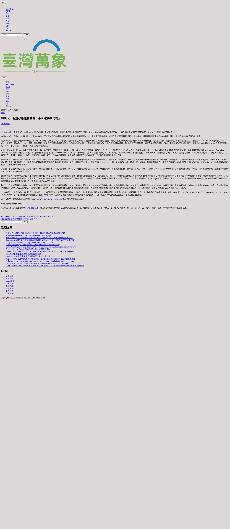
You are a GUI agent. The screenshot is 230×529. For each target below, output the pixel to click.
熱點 (8, 16)
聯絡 (8, 23)
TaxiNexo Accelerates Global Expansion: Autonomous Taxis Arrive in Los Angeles (37, 263)
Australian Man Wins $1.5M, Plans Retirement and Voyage (28, 235)
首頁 (8, 6)
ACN (8, 11)
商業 (8, 21)
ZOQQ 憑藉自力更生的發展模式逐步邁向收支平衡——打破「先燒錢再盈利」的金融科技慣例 (45, 266)
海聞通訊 (9, 286)
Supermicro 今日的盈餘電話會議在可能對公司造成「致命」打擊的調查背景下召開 (40, 240)
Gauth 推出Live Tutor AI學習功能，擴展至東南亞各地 (28, 249)
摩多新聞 (9, 278)
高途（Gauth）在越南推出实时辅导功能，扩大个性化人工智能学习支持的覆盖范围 (40, 259)
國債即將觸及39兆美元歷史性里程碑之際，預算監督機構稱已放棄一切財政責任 (39, 238)
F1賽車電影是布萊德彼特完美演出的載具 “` (19, 219)
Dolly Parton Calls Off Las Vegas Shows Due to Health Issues (29, 243)
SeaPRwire (10, 9)
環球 (8, 13)
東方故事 (9, 293)
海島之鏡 (9, 291)
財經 (8, 18)
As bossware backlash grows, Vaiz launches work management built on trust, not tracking (40, 261)
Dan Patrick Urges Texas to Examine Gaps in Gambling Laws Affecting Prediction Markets (41, 247)
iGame (8, 30)
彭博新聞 (9, 276)
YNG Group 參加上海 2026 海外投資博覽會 (24, 254)
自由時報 (9, 283)
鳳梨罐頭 (9, 288)
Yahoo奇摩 (10, 281)
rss (7, 28)
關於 (8, 26)
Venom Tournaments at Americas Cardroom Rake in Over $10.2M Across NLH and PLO (40, 251)
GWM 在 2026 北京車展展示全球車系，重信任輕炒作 (28, 256)
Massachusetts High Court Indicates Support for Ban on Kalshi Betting (33, 245)
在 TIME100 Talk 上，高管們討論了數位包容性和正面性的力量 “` (28, 216)
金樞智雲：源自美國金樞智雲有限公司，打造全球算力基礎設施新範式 (35, 233)
